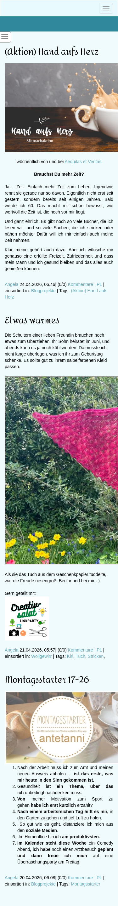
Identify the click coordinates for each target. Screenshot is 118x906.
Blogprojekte (43, 290)
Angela (12, 284)
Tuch (80, 656)
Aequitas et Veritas (83, 161)
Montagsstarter (85, 883)
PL (99, 284)
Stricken (96, 656)
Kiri (70, 656)
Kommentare (80, 284)
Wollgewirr (41, 656)
